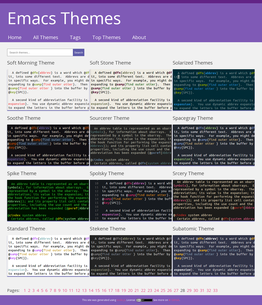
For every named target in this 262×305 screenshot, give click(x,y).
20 (130, 290)
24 (156, 290)
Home (14, 37)
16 (104, 290)
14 (91, 290)
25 (163, 290)
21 (136, 290)
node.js (121, 300)
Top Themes (106, 37)
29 (189, 290)
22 (143, 290)
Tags (75, 37)
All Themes (45, 37)
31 (202, 290)
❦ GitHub (174, 300)
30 (195, 290)
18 (117, 290)
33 (215, 290)
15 (97, 290)
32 (209, 290)
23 (150, 290)
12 (78, 290)
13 (84, 290)
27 (176, 290)
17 (110, 290)
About (139, 37)
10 (64, 290)
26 (169, 290)
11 (71, 290)
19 (123, 290)
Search (78, 52)
